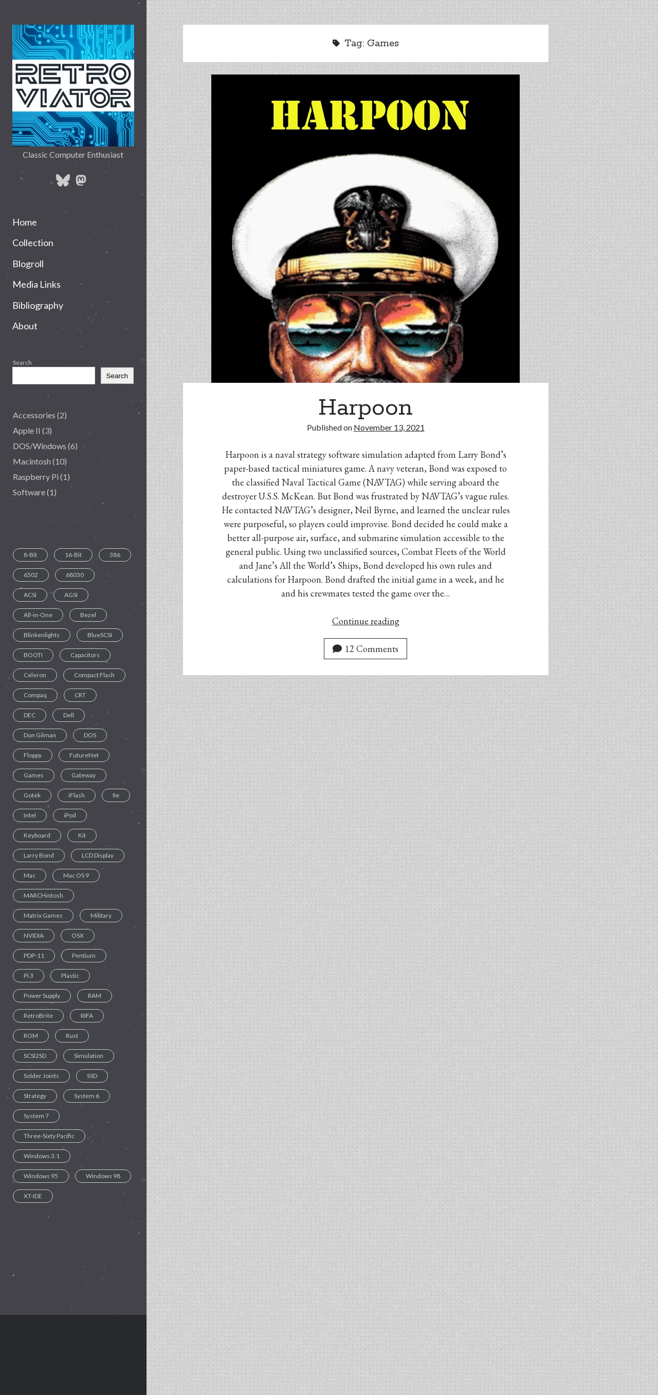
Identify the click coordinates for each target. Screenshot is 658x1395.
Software (29, 492)
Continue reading (365, 621)
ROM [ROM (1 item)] (31, 1035)
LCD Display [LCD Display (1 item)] (98, 855)
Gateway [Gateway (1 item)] (83, 775)
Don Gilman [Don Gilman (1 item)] (40, 735)
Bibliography (37, 305)
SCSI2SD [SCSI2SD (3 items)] (35, 1055)
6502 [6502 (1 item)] (31, 575)
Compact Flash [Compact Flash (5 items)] (94, 675)
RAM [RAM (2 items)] (94, 995)
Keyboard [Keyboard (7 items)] (37, 835)
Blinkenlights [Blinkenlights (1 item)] (42, 635)
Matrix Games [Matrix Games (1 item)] (43, 915)
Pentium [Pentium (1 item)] (84, 955)
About (25, 325)
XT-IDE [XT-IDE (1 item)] (33, 1196)
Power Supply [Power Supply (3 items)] (42, 995)
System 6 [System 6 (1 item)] (86, 1096)
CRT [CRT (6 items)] (80, 695)
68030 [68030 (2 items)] (75, 575)
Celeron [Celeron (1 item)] (35, 675)
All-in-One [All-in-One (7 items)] (38, 615)
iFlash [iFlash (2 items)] (76, 795)
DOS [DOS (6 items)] (90, 735)
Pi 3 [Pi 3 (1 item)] (28, 975)
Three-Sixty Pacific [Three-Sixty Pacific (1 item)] (49, 1136)
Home (24, 222)
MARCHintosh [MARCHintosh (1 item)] (43, 895)
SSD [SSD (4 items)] (92, 1076)
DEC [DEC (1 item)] (29, 715)
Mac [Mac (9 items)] (29, 875)
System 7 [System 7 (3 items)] (36, 1116)
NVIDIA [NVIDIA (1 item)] (34, 935)
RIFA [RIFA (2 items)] (87, 1015)
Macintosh (32, 461)
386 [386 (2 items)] (114, 555)
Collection (32, 242)
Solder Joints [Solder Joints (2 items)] (41, 1076)
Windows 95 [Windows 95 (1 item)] (41, 1176)
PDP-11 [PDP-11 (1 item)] (34, 955)
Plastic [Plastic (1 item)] (70, 975)
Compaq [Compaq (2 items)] (35, 695)
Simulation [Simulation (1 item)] (88, 1055)
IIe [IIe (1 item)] (116, 795)
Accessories (34, 415)
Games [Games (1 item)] (34, 775)
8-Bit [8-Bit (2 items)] (30, 555)
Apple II (27, 430)
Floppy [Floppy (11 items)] (33, 755)
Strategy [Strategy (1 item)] (35, 1096)
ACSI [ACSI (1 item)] (30, 595)
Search (22, 362)
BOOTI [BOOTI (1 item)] (33, 655)
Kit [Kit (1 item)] (82, 835)
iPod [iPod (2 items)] (70, 815)
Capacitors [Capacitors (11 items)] (85, 655)
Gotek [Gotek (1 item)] (32, 795)
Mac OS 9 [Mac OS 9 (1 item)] (76, 875)
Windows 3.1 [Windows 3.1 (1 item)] (42, 1156)
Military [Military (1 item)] (101, 915)
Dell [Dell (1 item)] (68, 715)
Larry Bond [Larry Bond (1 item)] (39, 855)
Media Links (36, 284)
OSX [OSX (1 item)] (77, 935)
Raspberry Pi (36, 476)
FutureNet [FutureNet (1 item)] (84, 755)
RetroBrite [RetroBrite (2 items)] (38, 1015)
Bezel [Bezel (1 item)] (88, 615)
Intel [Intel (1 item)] (30, 815)
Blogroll (28, 263)
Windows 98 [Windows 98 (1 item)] (103, 1176)
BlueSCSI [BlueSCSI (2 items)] (99, 635)
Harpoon (365, 408)
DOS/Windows (39, 446)
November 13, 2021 (389, 427)
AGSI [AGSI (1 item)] (71, 595)
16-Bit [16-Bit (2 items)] (73, 555)
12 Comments (365, 649)
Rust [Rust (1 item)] (72, 1035)
